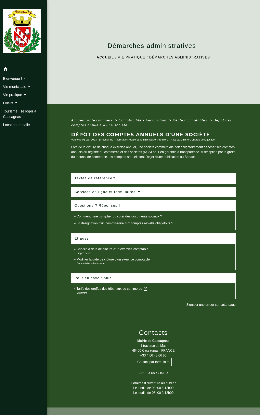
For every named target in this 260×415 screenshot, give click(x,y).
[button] (23, 69)
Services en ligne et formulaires (105, 192)
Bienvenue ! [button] (13, 79)
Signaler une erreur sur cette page (211, 304)
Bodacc (190, 157)
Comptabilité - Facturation (143, 120)
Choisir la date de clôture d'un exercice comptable (112, 249)
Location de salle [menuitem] (16, 125)
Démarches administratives (179, 57)
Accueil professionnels (92, 120)
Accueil (105, 57)
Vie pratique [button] (13, 95)
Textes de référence (93, 178)
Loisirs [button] (8, 103)
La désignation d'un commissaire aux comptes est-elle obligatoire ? (125, 223)
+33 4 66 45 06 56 (153, 355)
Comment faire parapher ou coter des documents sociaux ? (119, 216)
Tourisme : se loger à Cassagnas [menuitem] (19, 114)
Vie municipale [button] (15, 87)
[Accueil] (23, 32)
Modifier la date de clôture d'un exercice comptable (113, 259)
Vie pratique (131, 57)
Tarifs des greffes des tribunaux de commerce (112, 288)
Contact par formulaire (153, 362)
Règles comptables (191, 120)
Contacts (153, 332)
